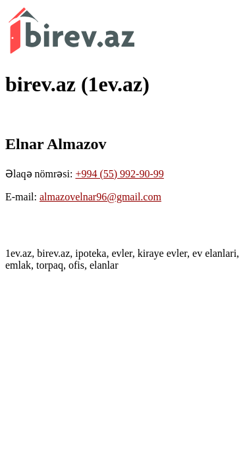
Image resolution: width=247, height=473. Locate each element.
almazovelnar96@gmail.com (100, 196)
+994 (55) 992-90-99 (119, 173)
